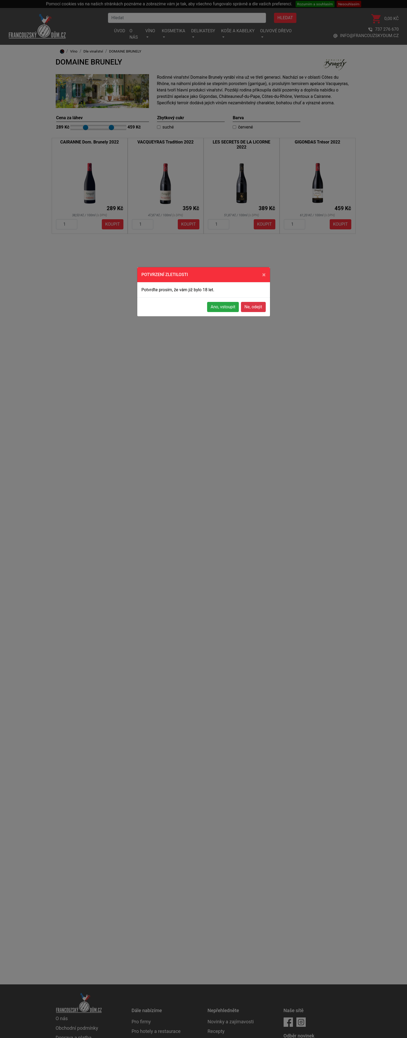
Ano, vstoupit (223, 306)
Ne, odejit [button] (253, 306)
